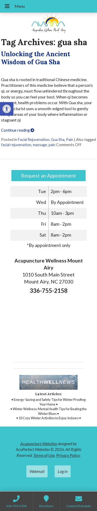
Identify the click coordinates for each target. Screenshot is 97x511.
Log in (63, 471)
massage (40, 145)
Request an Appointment (48, 176)
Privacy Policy (68, 455)
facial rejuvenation (16, 145)
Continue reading (17, 130)
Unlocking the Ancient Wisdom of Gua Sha (35, 58)
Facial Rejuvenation (33, 139)
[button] (6, 109)
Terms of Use (44, 455)
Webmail (36, 471)
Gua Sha (57, 139)
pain (52, 145)
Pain (69, 139)
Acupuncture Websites (38, 443)
